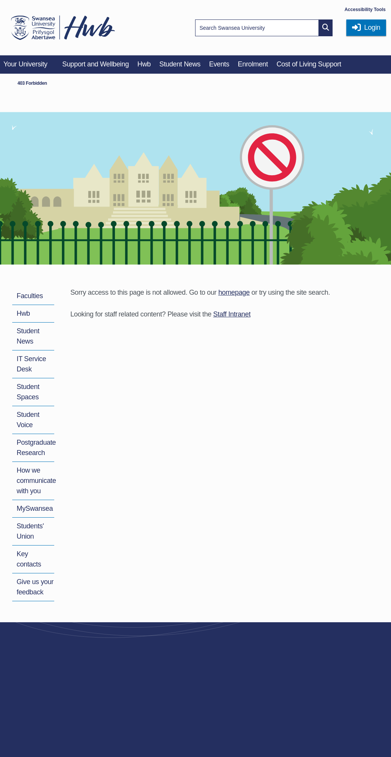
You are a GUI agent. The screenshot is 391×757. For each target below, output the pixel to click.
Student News (28, 336)
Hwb (23, 313)
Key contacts (29, 559)
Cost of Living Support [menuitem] (308, 64)
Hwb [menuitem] (144, 64)
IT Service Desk (31, 364)
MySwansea (35, 508)
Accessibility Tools (365, 9)
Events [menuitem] (219, 64)
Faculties (30, 296)
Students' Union (30, 531)
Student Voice (28, 420)
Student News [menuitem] (179, 64)
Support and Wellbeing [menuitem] (95, 64)
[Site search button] (326, 27)
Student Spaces (28, 392)
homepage (234, 292)
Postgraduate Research (36, 448)
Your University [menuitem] (25, 64)
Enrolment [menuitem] (253, 64)
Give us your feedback (35, 587)
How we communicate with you (36, 480)
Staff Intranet (231, 314)
